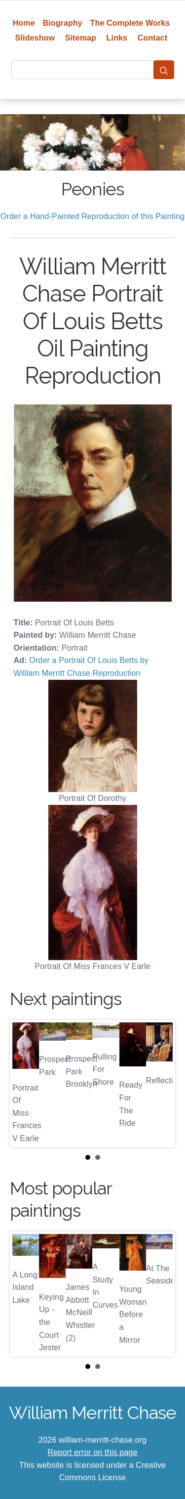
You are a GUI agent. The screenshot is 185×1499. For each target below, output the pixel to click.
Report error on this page (93, 1452)
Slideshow (35, 38)
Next (160, 1084)
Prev (25, 1084)
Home (24, 23)
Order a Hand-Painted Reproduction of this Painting (92, 216)
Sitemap (80, 38)
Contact (153, 38)
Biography (62, 23)
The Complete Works (130, 23)
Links (117, 38)
